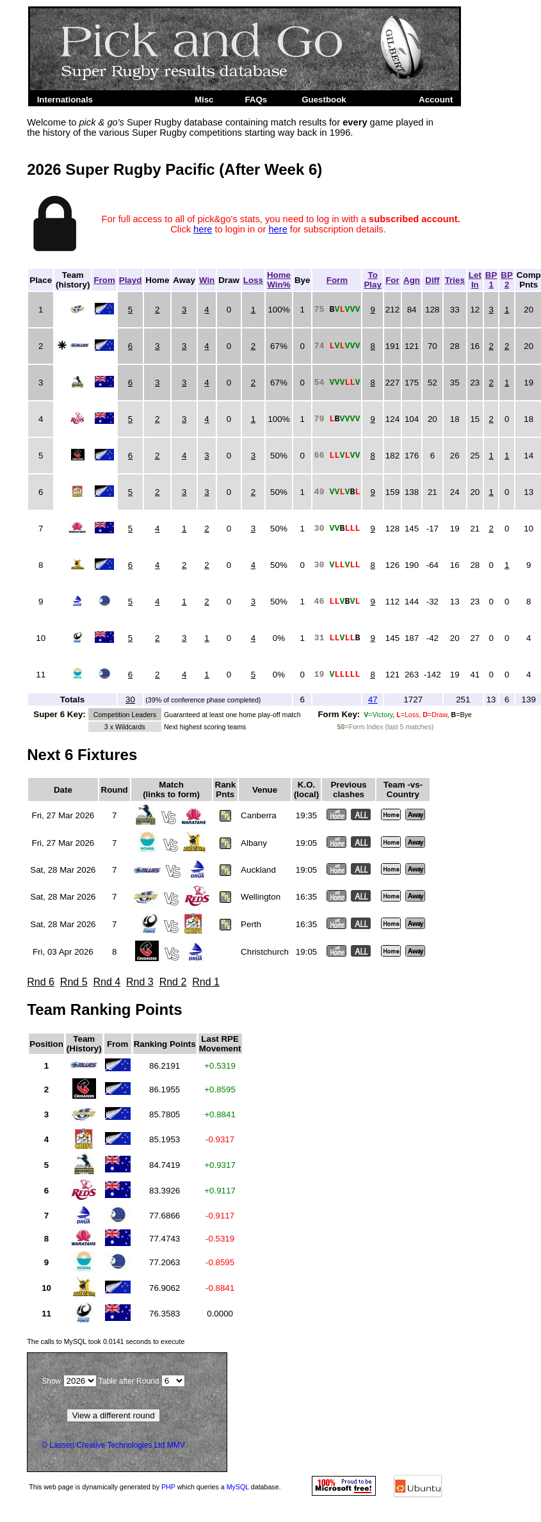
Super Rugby (141, 99)
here (202, 229)
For (392, 280)
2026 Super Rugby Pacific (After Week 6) (174, 169)
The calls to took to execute (105, 1341)
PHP (168, 1487)
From (104, 280)
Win (206, 280)
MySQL (238, 1487)
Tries (455, 280)
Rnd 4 (106, 981)
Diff (432, 280)
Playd (130, 280)
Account (436, 99)
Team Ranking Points (104, 1009)
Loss (253, 280)
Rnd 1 (206, 981)
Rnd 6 (40, 981)
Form (337, 280)
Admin (386, 99)
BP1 (491, 279)
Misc (204, 99)
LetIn (475, 279)
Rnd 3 (140, 981)
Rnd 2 (173, 981)
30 (130, 699)
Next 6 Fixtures (82, 754)
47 (373, 699)
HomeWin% (279, 279)
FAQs (256, 99)
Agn (411, 280)
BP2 (507, 279)
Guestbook (324, 99)
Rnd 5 (74, 981)
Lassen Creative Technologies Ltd (107, 1445)
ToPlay (372, 279)
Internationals (65, 99)
